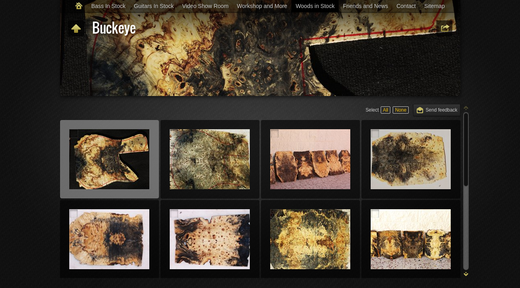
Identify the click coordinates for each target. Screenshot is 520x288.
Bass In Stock (108, 6)
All (385, 110)
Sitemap (434, 6)
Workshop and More (262, 6)
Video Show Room (205, 6)
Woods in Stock (315, 6)
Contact (406, 6)
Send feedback (441, 110)
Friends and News (365, 6)
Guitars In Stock (154, 6)
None (400, 110)
